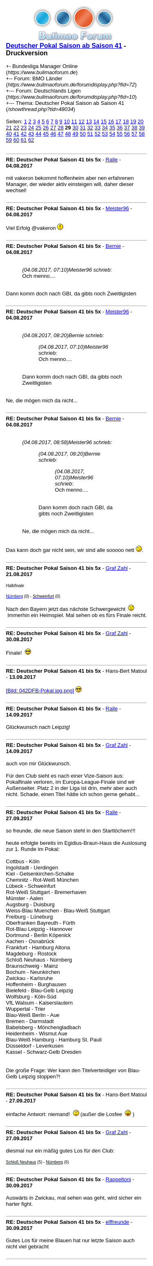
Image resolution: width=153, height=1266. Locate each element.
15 (103, 121)
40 (9, 134)
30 (75, 128)
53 (105, 134)
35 (112, 128)
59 (9, 140)
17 (118, 121)
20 (140, 121)
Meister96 (117, 208)
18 (126, 121)
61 (24, 140)
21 (9, 128)
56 (127, 134)
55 (119, 134)
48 (68, 134)
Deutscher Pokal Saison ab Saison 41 (64, 45)
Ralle (112, 160)
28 (60, 128)
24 (31, 128)
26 (46, 128)
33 (97, 128)
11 (74, 121)
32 (90, 128)
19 (133, 121)
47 (60, 134)
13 (89, 121)
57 (134, 134)
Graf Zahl (117, 568)
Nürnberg (14, 596)
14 (96, 121)
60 (16, 140)
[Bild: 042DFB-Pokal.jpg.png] (40, 690)
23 (24, 128)
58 (141, 134)
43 (31, 134)
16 (111, 121)
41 (16, 134)
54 (112, 134)
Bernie (113, 246)
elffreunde (117, 1222)
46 (53, 134)
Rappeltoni (118, 1179)
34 (105, 128)
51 (90, 134)
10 (66, 121)
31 (83, 128)
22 (16, 128)
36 (119, 128)
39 (141, 128)
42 (24, 134)
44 (38, 134)
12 (81, 121)
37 (127, 128)
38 (134, 128)
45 (46, 134)
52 (97, 134)
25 (38, 128)
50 (83, 134)
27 (53, 128)
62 (31, 140)
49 (75, 134)
